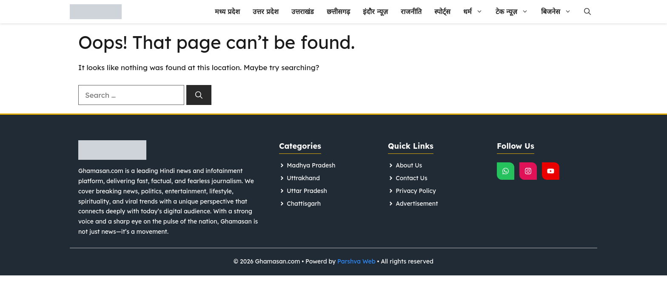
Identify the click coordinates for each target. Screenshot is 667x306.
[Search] (198, 95)
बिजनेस (559, 11)
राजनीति (411, 11)
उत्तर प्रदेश (266, 11)
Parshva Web (356, 261)
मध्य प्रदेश (227, 11)
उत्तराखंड (302, 11)
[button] (587, 11)
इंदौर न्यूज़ (375, 11)
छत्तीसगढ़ (338, 11)
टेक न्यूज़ (515, 11)
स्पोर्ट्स (442, 11)
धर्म (476, 11)
